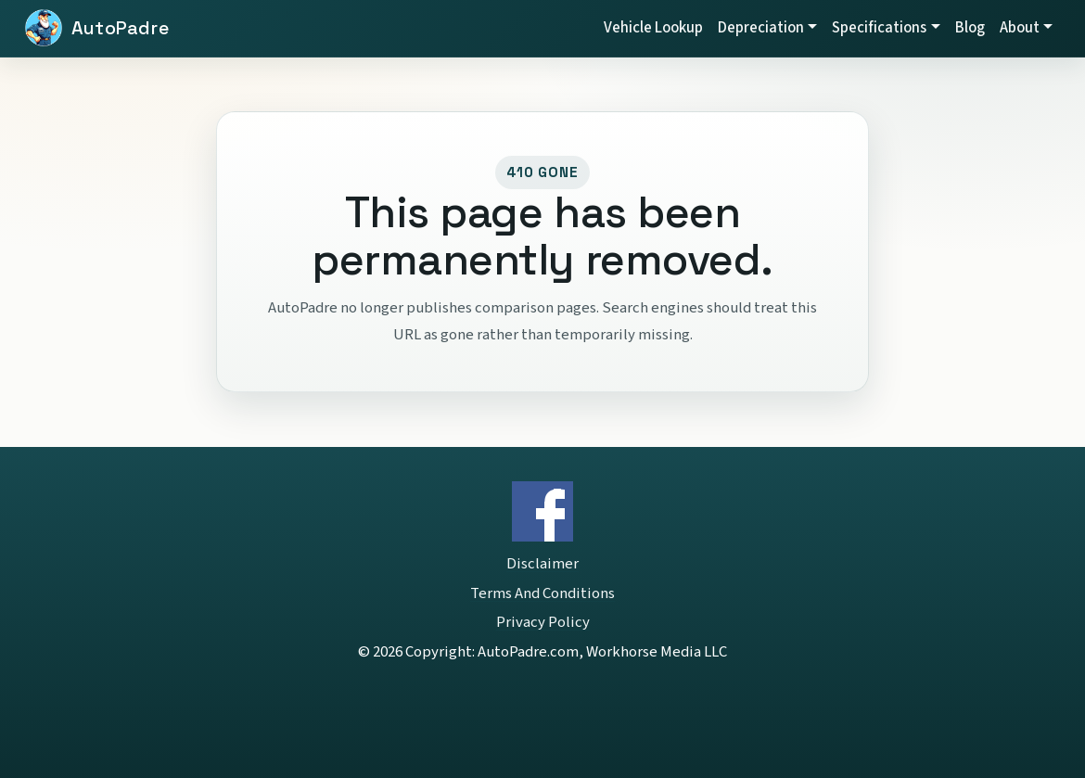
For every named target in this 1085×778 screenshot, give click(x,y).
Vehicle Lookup (653, 28)
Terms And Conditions (542, 593)
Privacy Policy (543, 622)
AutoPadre (120, 28)
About (1020, 28)
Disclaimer (542, 564)
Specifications (879, 28)
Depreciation (761, 28)
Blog (970, 28)
